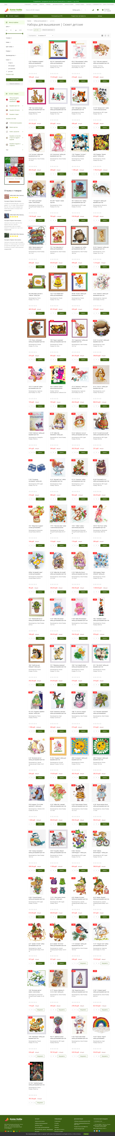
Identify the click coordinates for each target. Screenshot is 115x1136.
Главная (29, 21)
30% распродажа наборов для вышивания (14, 99)
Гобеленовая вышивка (16, 123)
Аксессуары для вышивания (42, 1127)
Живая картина (14, 127)
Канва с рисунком (14, 131)
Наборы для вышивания (40, 21)
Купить (40, 81)
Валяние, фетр (38, 1125)
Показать (13, 79)
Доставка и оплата (58, 4)
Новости (42, 4)
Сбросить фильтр (14, 83)
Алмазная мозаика (40, 1121)
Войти (104, 4)
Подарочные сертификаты (78, 16)
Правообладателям (79, 1128)
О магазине (28, 4)
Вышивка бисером (14, 110)
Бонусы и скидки (69, 4)
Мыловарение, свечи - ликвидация (44, 1129)
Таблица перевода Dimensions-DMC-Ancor (82, 1124)
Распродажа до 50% (56, 16)
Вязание (37, 1131)
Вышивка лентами (11, 118)
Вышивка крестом (14, 105)
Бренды (100, 16)
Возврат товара (80, 4)
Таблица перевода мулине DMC (82, 1121)
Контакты (88, 4)
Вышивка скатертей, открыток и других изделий (15, 137)
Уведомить (83, 963)
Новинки (35, 16)
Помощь (48, 4)
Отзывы (35, 4)
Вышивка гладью (14, 114)
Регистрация (110, 4)
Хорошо (86, 1134)
